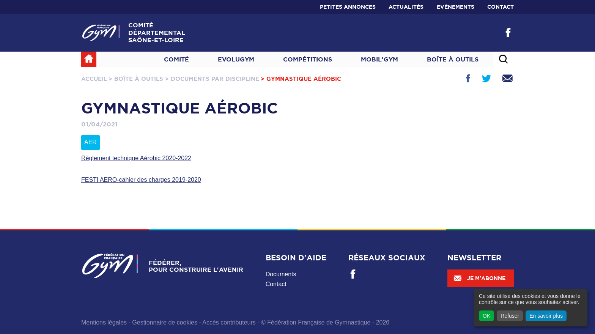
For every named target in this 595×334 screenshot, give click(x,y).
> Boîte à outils (136, 79)
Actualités (406, 7)
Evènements (455, 7)
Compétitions (307, 59)
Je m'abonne (479, 278)
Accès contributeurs (229, 322)
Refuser (510, 316)
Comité (176, 59)
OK (486, 316)
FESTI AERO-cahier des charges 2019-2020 (141, 179)
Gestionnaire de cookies (164, 322)
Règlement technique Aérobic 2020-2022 (136, 158)
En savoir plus (546, 316)
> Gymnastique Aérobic (301, 79)
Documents (281, 274)
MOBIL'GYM (379, 59)
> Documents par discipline (212, 79)
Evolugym (236, 59)
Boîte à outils (453, 59)
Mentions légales (104, 322)
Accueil (94, 79)
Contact (500, 7)
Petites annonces (348, 7)
